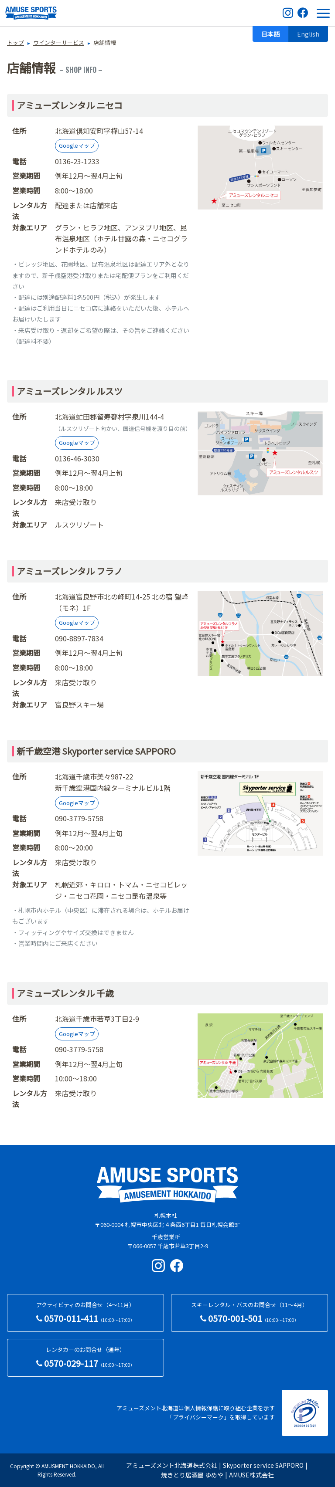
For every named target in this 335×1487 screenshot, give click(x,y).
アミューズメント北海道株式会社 (171, 1465)
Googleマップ (77, 145)
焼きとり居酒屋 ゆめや (192, 1474)
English (308, 34)
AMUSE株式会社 (251, 1474)
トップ (15, 42)
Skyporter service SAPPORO (263, 1465)
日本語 (270, 34)
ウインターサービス (58, 42)
